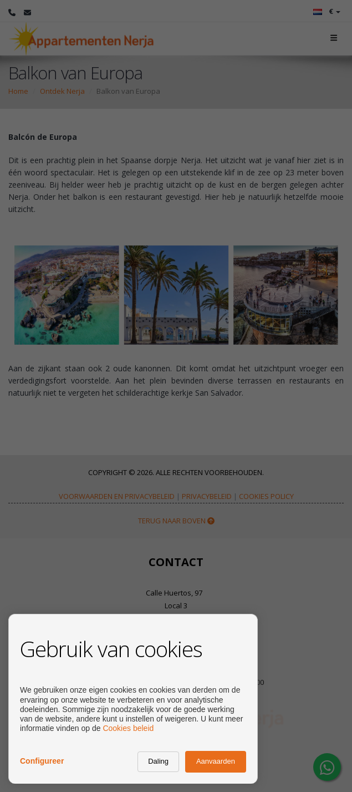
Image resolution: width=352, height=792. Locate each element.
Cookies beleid (128, 728)
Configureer (42, 760)
